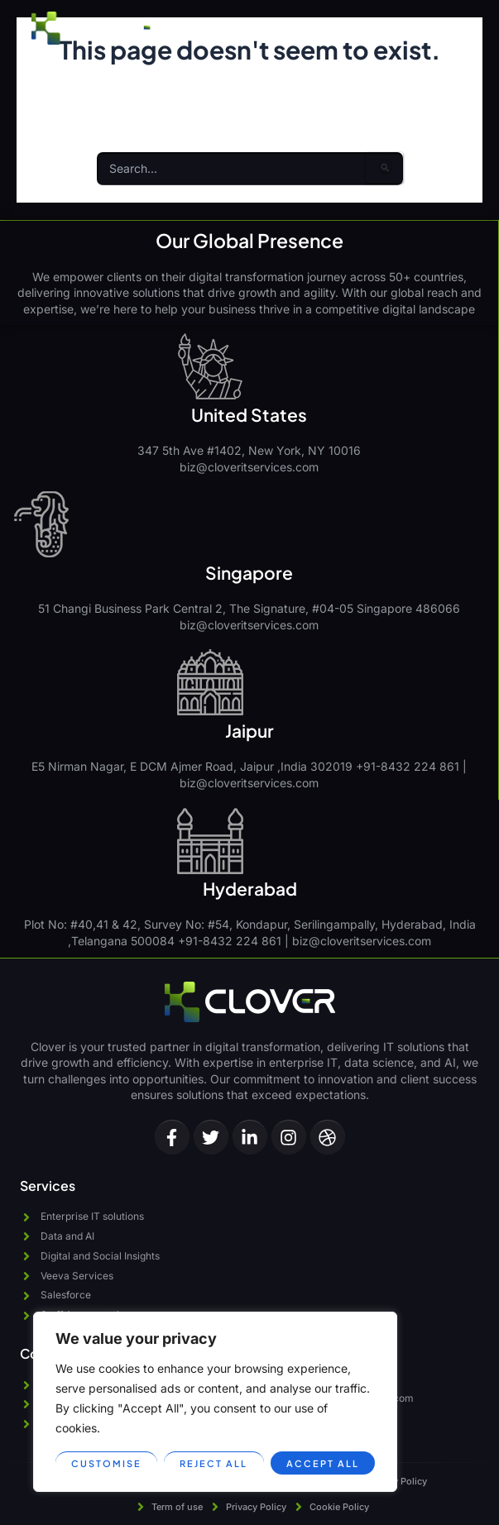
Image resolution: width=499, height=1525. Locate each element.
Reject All (213, 1463)
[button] (452, 28)
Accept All (322, 1463)
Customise (106, 1463)
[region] (215, 1402)
